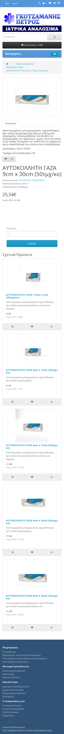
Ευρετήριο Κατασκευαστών (15, 686)
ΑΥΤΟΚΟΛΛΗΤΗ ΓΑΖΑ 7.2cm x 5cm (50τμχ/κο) (27, 296)
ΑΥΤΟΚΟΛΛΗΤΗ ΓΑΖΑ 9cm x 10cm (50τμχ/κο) (32, 371)
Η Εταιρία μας (9, 651)
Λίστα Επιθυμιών (10, 712)
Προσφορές (8, 696)
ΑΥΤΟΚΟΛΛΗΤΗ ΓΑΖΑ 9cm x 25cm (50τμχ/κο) (32, 597)
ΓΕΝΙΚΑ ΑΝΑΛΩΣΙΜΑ (24, 64)
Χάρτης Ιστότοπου (11, 677)
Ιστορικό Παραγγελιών (13, 708)
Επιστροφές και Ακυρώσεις (15, 661)
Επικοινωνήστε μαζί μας (13, 670)
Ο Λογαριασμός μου (12, 705)
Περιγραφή (10, 123)
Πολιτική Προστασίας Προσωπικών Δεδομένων (24, 658)
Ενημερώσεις (8, 715)
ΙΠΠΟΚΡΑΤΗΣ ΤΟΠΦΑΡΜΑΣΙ (31, 180)
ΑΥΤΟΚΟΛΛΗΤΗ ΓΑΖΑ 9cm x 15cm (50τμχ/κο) (32, 446)
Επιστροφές (8, 674)
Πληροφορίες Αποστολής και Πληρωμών (21, 655)
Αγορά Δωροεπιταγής (12, 689)
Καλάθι (32, 243)
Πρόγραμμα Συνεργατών (14, 693)
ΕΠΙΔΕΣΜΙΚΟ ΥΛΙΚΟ (14, 67)
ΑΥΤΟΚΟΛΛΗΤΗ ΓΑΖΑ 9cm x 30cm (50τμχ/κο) (27, 70)
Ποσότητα (11, 228)
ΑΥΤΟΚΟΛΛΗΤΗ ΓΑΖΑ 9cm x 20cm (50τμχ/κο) (32, 522)
